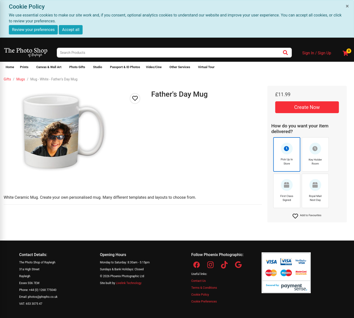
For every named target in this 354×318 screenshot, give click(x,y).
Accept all (70, 29)
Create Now (307, 107)
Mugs (20, 79)
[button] (307, 216)
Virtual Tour (206, 67)
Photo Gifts (77, 67)
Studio (97, 67)
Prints (24, 67)
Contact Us (198, 281)
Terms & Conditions (204, 287)
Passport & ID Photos (125, 67)
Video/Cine (154, 67)
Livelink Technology (128, 283)
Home (10, 67)
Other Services (179, 67)
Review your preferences (33, 29)
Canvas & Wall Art (48, 67)
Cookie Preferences (204, 301)
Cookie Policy (200, 294)
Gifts (7, 79)
